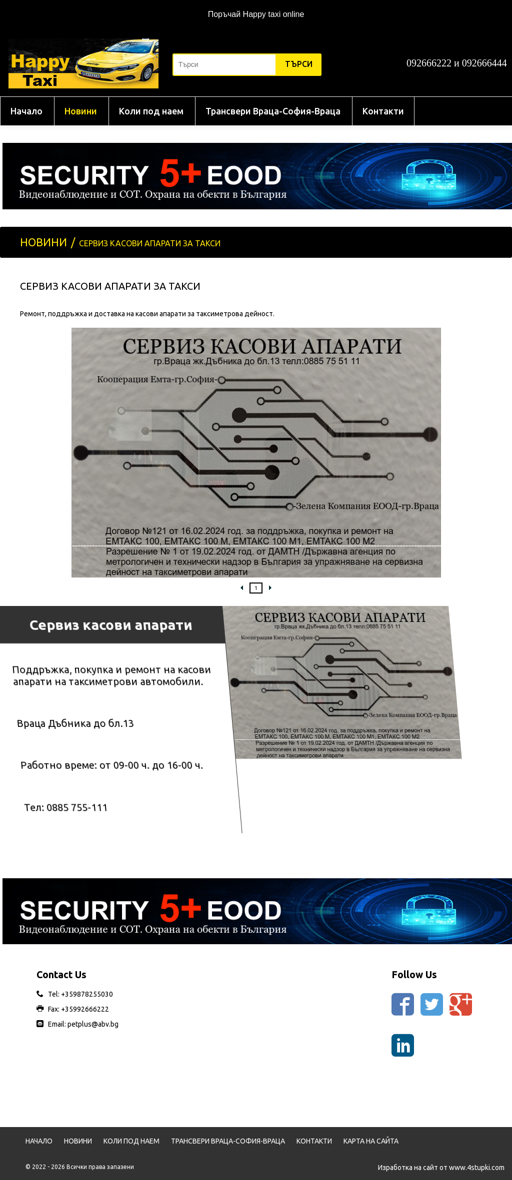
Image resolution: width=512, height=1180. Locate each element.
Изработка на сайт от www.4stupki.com (441, 1168)
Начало (26, 111)
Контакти (383, 111)
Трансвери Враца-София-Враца (273, 111)
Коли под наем (151, 111)
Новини (80, 111)
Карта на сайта (371, 1141)
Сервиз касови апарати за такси (149, 243)
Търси (298, 63)
